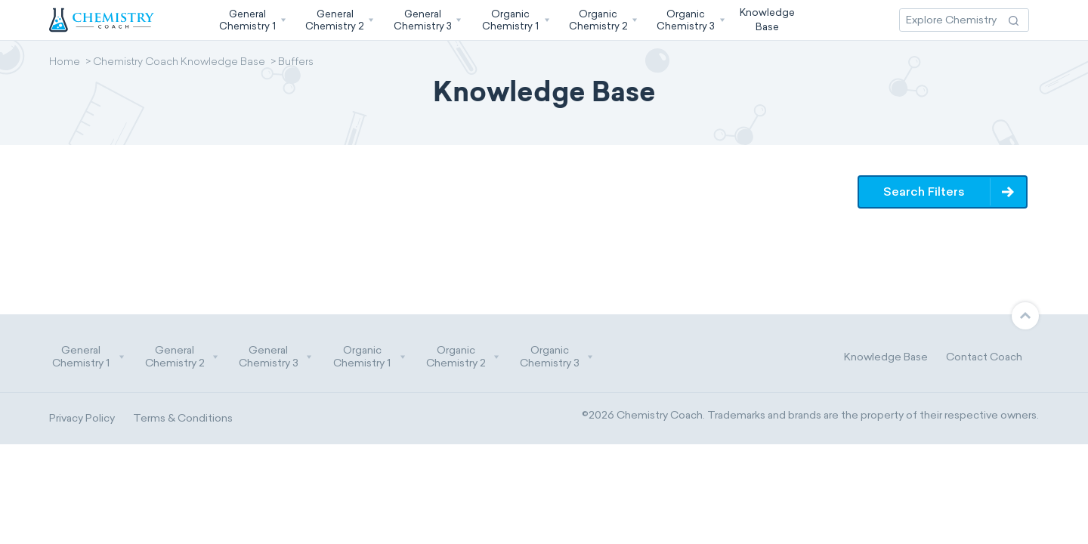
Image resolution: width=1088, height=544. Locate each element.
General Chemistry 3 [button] (276, 357)
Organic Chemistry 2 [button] (463, 357)
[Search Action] (1014, 20)
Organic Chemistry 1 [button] (369, 357)
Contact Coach (984, 357)
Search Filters (925, 191)
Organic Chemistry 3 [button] (557, 357)
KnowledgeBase (767, 19)
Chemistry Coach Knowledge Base (179, 62)
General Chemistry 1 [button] (88, 357)
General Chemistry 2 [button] (182, 357)
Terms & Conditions (183, 418)
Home (64, 62)
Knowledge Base (886, 357)
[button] (251, 20)
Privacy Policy (82, 418)
